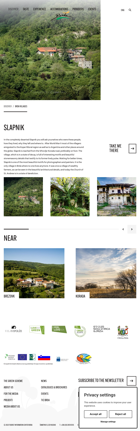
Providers (78, 9)
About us (8, 387)
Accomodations (59, 9)
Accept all (96, 414)
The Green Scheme (13, 381)
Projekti (8, 400)
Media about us (12, 406)
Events (92, 9)
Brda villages (21, 106)
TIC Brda (45, 400)
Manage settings (108, 421)
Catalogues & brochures (54, 387)
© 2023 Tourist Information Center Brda (18, 425)
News (44, 381)
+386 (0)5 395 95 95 (67, 425)
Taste (26, 9)
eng (122, 10)
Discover (13, 9)
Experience (39, 9)
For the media (11, 393)
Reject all (120, 414)
